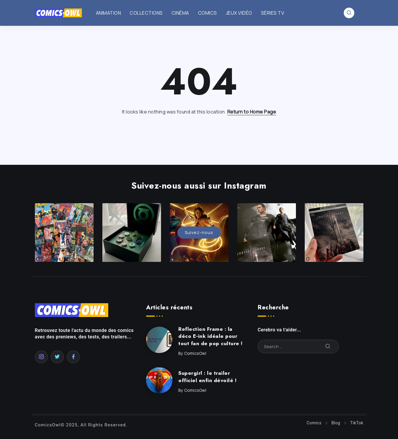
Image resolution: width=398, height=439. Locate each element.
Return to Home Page (251, 112)
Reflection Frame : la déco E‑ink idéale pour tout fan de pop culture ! (210, 336)
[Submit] (327, 346)
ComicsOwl (195, 353)
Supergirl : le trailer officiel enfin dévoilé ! (207, 376)
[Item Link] (159, 340)
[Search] (298, 346)
